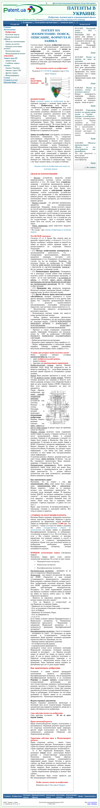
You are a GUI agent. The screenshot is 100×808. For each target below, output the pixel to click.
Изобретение (10, 32)
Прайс (80, 796)
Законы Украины (12, 68)
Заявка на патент (12, 44)
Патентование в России (71, 796)
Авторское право (66, 22)
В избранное (28, 22)
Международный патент (15, 54)
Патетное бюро (10, 82)
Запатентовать (90, 796)
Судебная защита (12, 63)
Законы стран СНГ (13, 70)
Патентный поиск (12, 51)
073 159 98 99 (46, 71)
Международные (12, 75)
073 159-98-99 (47, 19)
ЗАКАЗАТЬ (8, 56)
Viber (62, 19)
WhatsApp (81, 19)
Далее (93, 53)
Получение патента (60, 796)
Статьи (7, 78)
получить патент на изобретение (49, 101)
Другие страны (11, 73)
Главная (7, 27)
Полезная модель (12, 35)
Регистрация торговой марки (46, 22)
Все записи (91, 167)
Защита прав (10, 61)
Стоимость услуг (11, 80)
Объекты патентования (15, 42)
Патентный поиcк (50, 796)
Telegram (70, 19)
